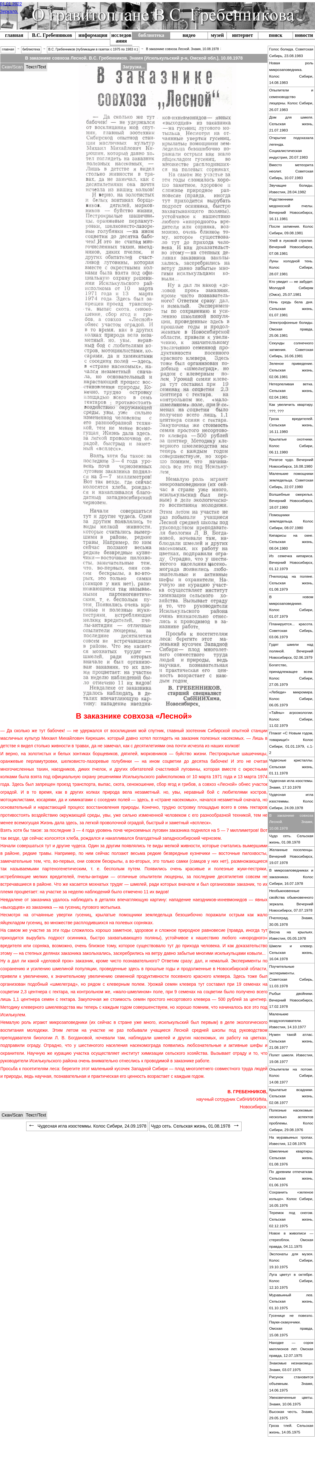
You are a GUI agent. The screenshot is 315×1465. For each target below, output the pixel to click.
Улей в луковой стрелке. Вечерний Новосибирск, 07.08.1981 (291, 247)
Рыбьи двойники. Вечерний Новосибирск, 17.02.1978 (291, 1000)
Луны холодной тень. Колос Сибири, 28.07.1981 (291, 267)
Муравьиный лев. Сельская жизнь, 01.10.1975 (291, 1301)
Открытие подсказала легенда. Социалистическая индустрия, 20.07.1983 (291, 148)
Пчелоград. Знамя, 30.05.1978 (291, 921)
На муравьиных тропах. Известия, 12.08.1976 (291, 1140)
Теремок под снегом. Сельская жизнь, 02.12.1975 (291, 1219)
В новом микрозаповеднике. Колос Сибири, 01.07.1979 (291, 607)
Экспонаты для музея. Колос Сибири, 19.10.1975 (291, 1260)
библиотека (151, 35)
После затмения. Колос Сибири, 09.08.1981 (291, 229)
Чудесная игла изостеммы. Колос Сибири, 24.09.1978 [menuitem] (87, 1126)
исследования (121, 38)
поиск (276, 35)
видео (188, 35)
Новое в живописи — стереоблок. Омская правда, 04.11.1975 (291, 1239)
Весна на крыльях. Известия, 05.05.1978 (291, 935)
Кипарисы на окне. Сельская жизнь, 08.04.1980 (291, 542)
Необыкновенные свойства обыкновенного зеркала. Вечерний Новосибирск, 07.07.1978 (291, 901)
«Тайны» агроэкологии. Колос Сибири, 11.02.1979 (291, 719)
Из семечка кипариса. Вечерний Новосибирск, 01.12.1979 (291, 562)
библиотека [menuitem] (31, 49)
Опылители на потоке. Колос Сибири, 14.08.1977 (291, 1075)
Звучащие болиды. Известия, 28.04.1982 (291, 188)
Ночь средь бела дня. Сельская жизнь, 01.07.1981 (291, 308)
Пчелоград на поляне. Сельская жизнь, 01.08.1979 (291, 583)
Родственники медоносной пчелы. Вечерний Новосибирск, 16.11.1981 (291, 209)
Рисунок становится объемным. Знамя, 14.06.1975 (291, 1383)
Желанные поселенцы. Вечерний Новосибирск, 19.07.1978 (291, 856)
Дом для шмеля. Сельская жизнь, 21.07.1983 (291, 123)
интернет (242, 35)
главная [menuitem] (8, 49)
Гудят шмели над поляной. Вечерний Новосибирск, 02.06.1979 (291, 651)
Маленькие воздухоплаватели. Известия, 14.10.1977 (287, 1020)
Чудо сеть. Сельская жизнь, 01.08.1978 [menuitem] (195, 1126)
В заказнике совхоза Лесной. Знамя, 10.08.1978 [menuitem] (182, 49)
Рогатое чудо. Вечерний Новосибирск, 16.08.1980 (291, 463)
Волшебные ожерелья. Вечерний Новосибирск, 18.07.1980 (291, 501)
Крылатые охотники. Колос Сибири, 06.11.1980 (291, 445)
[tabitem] (12, 67)
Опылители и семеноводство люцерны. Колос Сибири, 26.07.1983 (291, 100)
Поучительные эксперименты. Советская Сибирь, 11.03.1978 (291, 976)
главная (14, 35)
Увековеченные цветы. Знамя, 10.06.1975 (291, 1400)
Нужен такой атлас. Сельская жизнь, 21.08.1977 (291, 1041)
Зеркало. (9, 11)
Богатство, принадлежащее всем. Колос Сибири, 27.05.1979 (291, 675)
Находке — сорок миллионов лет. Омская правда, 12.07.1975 (291, 1349)
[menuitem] (52, 36)
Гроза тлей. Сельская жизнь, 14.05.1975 (291, 1428)
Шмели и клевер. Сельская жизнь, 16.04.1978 (291, 952)
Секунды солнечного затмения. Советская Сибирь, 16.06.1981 (291, 349)
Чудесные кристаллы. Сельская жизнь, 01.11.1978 (291, 766)
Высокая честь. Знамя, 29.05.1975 (291, 1415)
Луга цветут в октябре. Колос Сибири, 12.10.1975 (291, 1281)
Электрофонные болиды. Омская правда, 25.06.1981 (291, 329)
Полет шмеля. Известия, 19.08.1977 (291, 1058)
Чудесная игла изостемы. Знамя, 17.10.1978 (291, 784)
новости (304, 35)
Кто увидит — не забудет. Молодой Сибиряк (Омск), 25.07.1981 (291, 288)
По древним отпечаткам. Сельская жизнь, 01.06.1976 (291, 1178)
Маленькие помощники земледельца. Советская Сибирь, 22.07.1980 (291, 480)
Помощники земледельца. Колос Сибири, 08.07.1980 (291, 521)
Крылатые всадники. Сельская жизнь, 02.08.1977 (291, 1096)
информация (92, 35)
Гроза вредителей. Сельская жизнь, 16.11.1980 (291, 425)
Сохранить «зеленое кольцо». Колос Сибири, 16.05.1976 (291, 1198)
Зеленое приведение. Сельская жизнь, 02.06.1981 (291, 370)
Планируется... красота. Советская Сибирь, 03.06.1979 (291, 630)
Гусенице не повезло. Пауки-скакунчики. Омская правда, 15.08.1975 (291, 1325)
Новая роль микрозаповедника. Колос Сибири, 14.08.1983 (291, 73)
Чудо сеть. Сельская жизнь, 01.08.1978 (291, 839)
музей (217, 35)
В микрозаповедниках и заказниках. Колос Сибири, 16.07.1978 (291, 876)
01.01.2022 (11, 3)
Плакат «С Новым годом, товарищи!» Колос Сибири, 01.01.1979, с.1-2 (291, 743)
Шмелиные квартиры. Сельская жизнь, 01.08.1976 (291, 1157)
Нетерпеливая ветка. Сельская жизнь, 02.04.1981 (291, 390)
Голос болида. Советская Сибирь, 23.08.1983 (291, 52)
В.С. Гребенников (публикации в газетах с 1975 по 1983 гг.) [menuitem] (93, 49)
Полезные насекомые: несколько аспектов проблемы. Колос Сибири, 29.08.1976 (291, 1120)
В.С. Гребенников (52, 35)
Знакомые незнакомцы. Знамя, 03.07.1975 (291, 1366)
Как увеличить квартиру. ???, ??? (291, 407)
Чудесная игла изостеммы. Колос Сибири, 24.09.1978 (291, 801)
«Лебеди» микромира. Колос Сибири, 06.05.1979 (291, 698)
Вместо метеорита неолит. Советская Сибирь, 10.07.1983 (291, 171)
